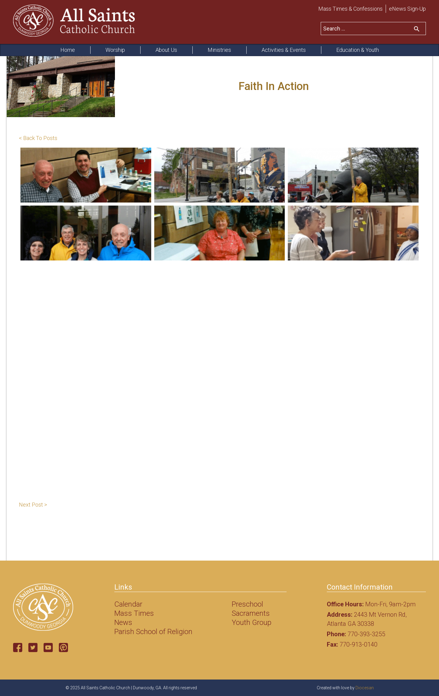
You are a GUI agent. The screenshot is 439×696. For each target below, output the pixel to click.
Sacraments (251, 613)
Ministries (219, 50)
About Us (166, 50)
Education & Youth (357, 50)
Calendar (128, 604)
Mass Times (134, 613)
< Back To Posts (38, 138)
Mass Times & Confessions (350, 8)
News (123, 622)
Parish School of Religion (153, 631)
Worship (115, 50)
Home (67, 50)
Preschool (247, 604)
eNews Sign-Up (407, 8)
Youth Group (251, 622)
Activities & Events (284, 50)
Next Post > (33, 504)
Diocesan (364, 687)
